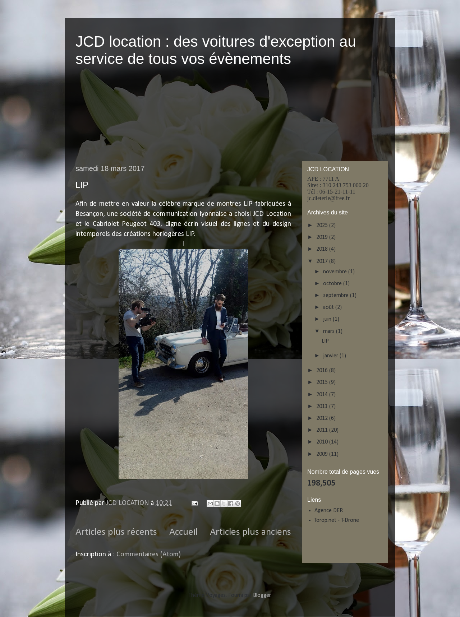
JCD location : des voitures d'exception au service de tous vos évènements (215, 50)
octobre (333, 284)
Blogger (262, 595)
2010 (322, 442)
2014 (322, 395)
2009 (322, 454)
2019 (322, 237)
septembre (336, 295)
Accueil (183, 532)
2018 (322, 249)
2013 (322, 406)
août (329, 307)
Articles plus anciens (250, 532)
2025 (322, 225)
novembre (335, 272)
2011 (322, 430)
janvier (331, 356)
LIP (81, 185)
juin (328, 319)
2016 (322, 371)
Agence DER (328, 511)
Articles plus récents (116, 532)
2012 (322, 418)
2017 (322, 261)
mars (329, 331)
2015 (322, 382)
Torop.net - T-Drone (336, 520)
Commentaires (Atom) (148, 554)
